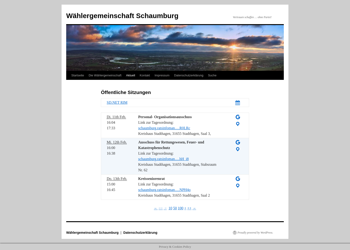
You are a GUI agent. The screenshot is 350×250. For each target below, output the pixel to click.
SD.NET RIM (117, 102)
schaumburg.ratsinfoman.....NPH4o (164, 190)
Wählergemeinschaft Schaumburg (122, 15)
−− (161, 208)
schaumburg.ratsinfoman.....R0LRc (164, 128)
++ (189, 208)
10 (170, 208)
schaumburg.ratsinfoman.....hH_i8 (163, 159)
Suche (212, 75)
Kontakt (145, 75)
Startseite (77, 75)
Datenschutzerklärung (188, 75)
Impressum (162, 75)
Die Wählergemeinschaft (105, 75)
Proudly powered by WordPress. (255, 232)
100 (180, 208)
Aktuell (130, 75)
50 (175, 208)
